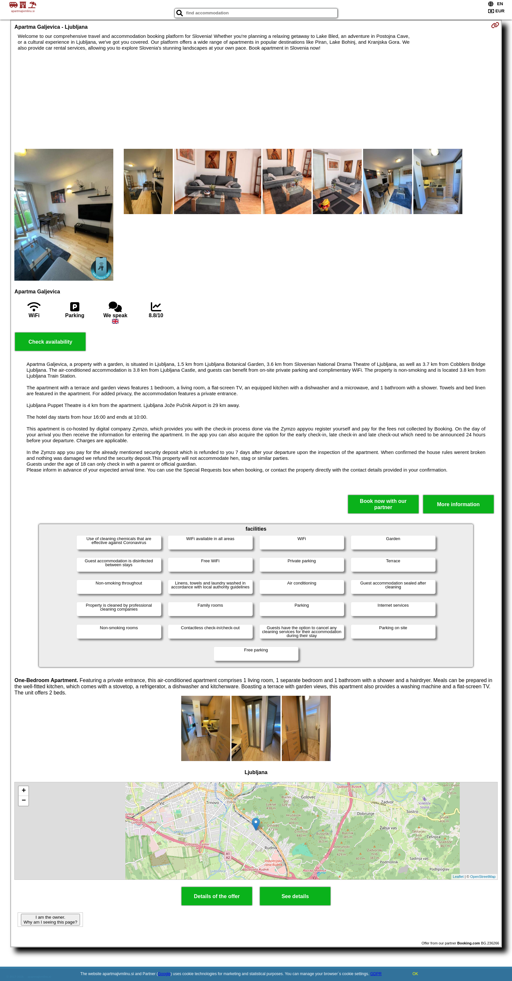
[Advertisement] (256, 100)
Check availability (50, 342)
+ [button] (24, 791)
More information (458, 504)
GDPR (376, 974)
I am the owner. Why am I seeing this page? (50, 920)
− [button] (24, 801)
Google (164, 974)
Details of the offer (217, 896)
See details (295, 896)
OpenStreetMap (483, 877)
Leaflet (458, 877)
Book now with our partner (383, 504)
